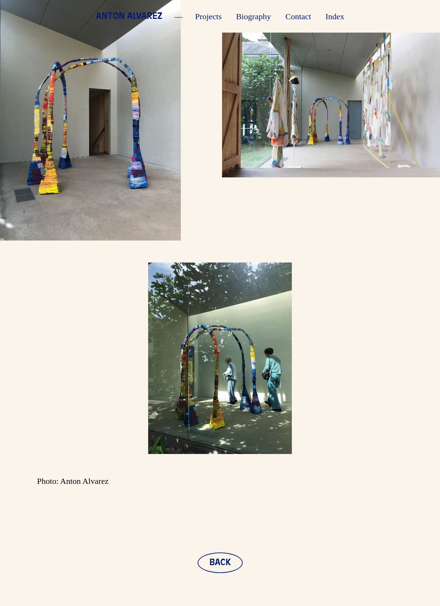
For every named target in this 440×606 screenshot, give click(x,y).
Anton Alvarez (129, 16)
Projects (208, 16)
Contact (298, 16)
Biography (253, 16)
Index (335, 16)
